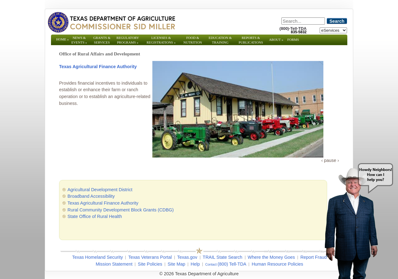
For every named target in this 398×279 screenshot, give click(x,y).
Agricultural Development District (99, 189)
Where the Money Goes (271, 257)
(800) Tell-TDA (232, 264)
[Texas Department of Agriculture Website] (111, 22)
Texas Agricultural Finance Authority (98, 66)
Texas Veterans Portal (150, 257)
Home (62, 39)
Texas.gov (187, 257)
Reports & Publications (251, 42)
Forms (293, 39)
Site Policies (150, 264)
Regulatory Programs (127, 40)
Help (195, 264)
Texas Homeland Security (97, 257)
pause (330, 160)
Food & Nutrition (192, 40)
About (276, 39)
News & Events (79, 40)
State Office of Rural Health (94, 216)
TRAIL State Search (222, 257)
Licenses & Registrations (161, 40)
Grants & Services (101, 42)
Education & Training (220, 40)
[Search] (303, 21)
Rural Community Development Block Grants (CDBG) (120, 209)
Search (337, 21)
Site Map (176, 264)
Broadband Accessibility (91, 196)
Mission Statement (114, 264)
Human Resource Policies (277, 264)
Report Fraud (313, 257)
